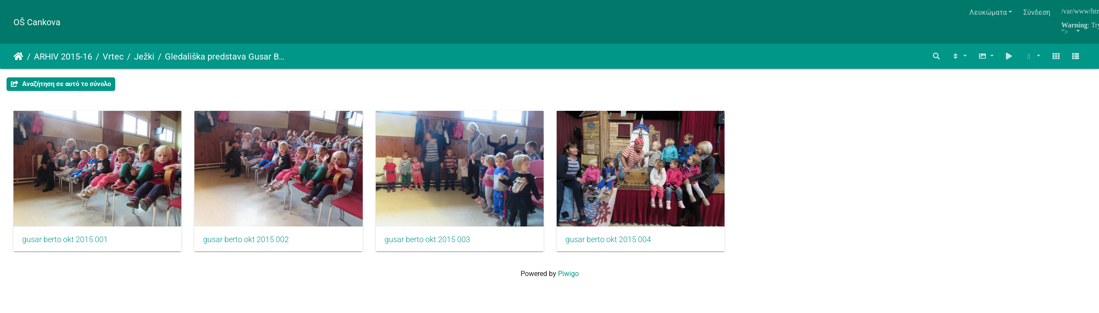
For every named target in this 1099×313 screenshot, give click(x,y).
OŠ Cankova (36, 22)
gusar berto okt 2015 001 (65, 243)
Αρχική (18, 56)
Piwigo (568, 277)
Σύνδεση (1036, 12)
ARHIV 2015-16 (63, 56)
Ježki (144, 56)
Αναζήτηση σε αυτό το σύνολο (61, 84)
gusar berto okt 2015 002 (251, 243)
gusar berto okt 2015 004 (623, 243)
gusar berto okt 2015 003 (437, 243)
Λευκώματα (988, 12)
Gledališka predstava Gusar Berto (225, 56)
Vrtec (113, 56)
